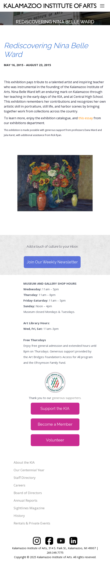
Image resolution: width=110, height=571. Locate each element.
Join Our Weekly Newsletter (52, 262)
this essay (85, 118)
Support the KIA (55, 408)
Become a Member (55, 424)
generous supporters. (66, 398)
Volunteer (55, 440)
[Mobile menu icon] (102, 6)
